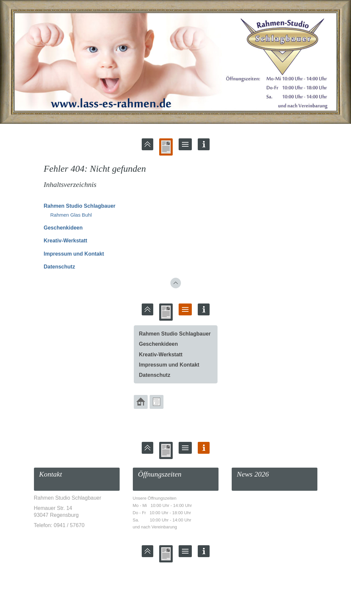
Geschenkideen (63, 228)
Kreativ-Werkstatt (65, 240)
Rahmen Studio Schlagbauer (80, 206)
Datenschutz (59, 266)
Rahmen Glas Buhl (71, 215)
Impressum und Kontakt (74, 254)
